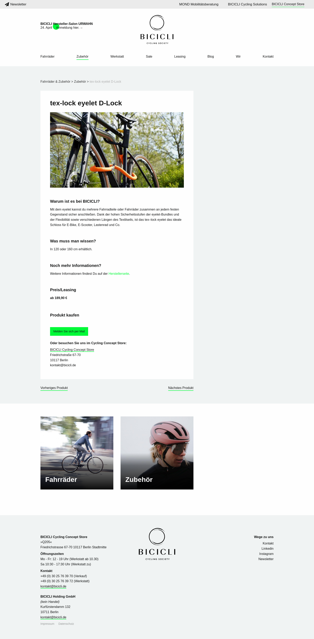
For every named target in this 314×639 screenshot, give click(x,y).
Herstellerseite (119, 273)
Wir (238, 56)
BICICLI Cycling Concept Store (72, 349)
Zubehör (82, 56)
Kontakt (268, 56)
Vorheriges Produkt (54, 388)
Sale (149, 56)
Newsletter (15, 4)
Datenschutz (66, 623)
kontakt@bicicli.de (53, 586)
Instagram (266, 554)
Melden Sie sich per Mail (69, 331)
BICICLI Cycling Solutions (247, 4)
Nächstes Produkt (180, 388)
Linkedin (268, 548)
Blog (210, 56)
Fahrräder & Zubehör (55, 81)
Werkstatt (117, 56)
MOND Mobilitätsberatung (198, 4)
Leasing (179, 56)
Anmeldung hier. (67, 27)
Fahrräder (47, 56)
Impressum (47, 623)
